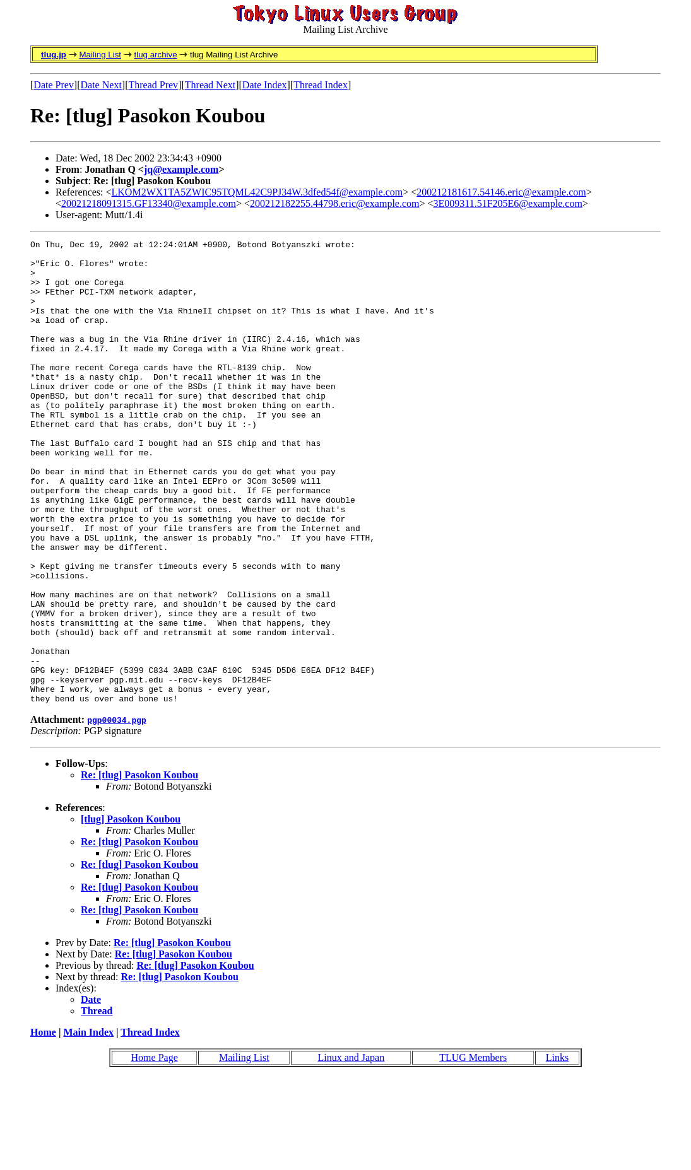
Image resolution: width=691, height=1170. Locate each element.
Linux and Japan (350, 1150)
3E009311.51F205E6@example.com (508, 203)
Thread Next (210, 84)
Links (557, 1150)
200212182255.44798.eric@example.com (334, 203)
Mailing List (100, 54)
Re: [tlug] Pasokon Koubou (139, 867)
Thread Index (320, 84)
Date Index (264, 84)
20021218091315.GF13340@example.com (148, 203)
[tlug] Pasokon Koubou (130, 911)
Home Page (154, 1150)
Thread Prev (153, 84)
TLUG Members (473, 1150)
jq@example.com (181, 169)
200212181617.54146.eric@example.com (501, 192)
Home (43, 1125)
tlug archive (155, 54)
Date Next (101, 84)
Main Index (88, 1125)
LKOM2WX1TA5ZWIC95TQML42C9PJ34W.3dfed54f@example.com (257, 192)
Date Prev (53, 84)
